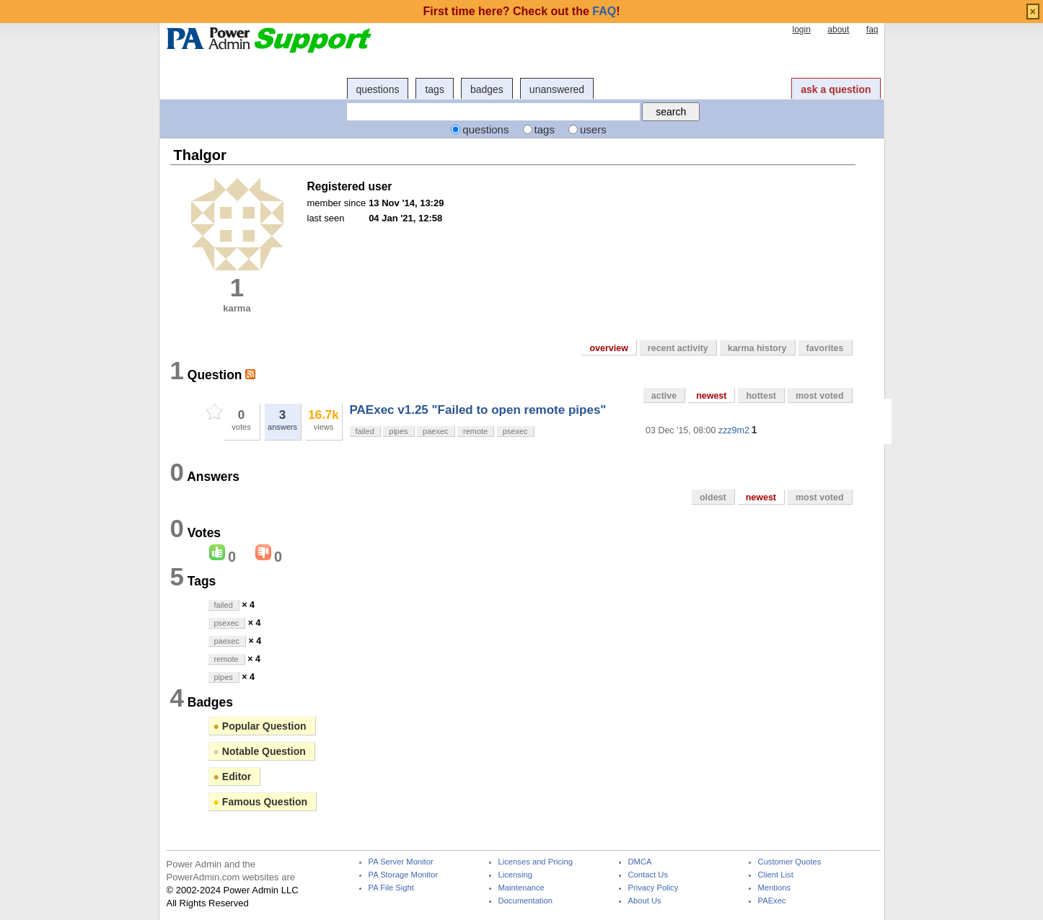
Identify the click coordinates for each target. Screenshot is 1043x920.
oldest (713, 497)
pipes (398, 431)
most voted (820, 396)
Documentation (525, 901)
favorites (825, 348)
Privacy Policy (653, 888)
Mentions (774, 888)
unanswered (556, 89)
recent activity (678, 348)
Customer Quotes (790, 862)
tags (434, 89)
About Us (644, 901)
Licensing (515, 875)
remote (475, 431)
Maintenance (521, 888)
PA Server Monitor (401, 862)
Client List (775, 875)
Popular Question (260, 726)
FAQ (604, 11)
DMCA (640, 862)
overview (608, 348)
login (801, 30)
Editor (233, 776)
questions (378, 89)
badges (486, 89)
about (838, 30)
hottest (761, 396)
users (593, 129)
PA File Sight (391, 888)
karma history (757, 348)
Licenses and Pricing (535, 862)
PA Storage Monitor (403, 875)
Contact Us (648, 875)
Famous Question (261, 802)
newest (711, 396)
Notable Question (260, 751)
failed (365, 431)
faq (872, 30)
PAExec (772, 901)
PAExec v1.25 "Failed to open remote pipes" (478, 410)
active (664, 396)
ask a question (836, 89)
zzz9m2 (733, 430)
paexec (435, 431)
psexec (515, 431)
